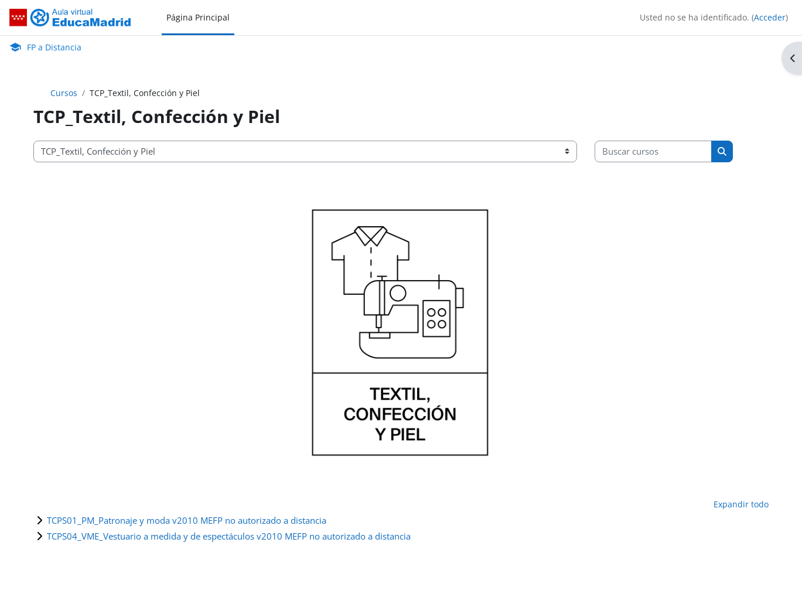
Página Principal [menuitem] (198, 17)
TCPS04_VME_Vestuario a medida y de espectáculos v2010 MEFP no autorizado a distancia (229, 536)
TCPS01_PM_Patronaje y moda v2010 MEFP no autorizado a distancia (186, 520)
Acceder (770, 17)
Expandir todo (741, 504)
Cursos (63, 92)
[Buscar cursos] (653, 151)
